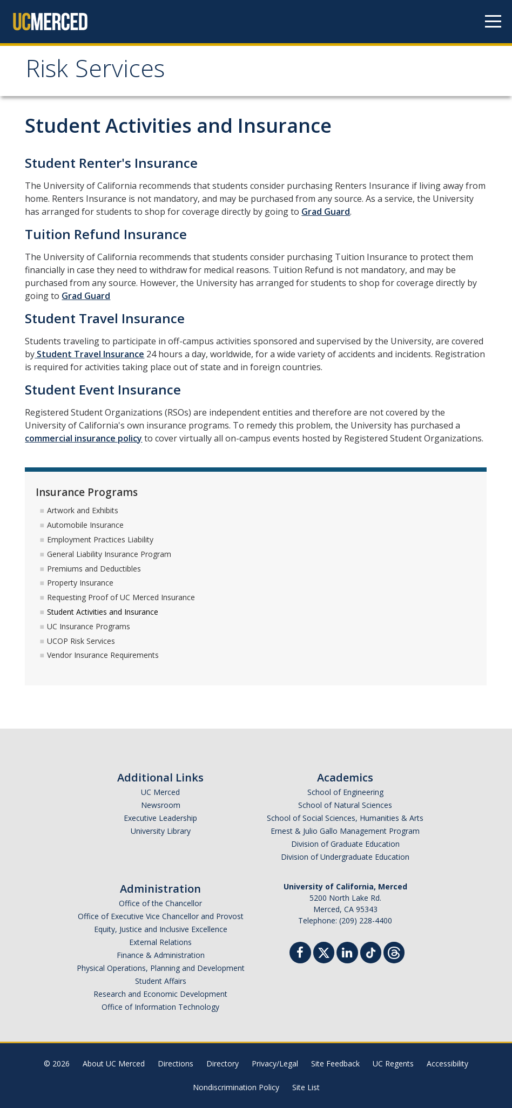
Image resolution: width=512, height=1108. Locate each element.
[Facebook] (300, 954)
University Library (161, 831)
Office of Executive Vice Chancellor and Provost (161, 916)
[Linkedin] (347, 954)
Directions (175, 1063)
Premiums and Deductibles (94, 568)
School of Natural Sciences (345, 805)
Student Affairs (160, 981)
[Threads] (394, 951)
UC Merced (160, 792)
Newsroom (160, 805)
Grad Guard (325, 211)
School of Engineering (345, 792)
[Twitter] (324, 951)
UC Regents (393, 1063)
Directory (222, 1063)
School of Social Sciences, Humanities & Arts (345, 818)
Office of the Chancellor (160, 903)
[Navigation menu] (493, 22)
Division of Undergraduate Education (345, 857)
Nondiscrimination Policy (236, 1087)
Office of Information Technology (160, 1007)
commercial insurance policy (83, 438)
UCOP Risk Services (81, 641)
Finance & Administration (161, 955)
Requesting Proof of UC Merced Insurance (121, 597)
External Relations (160, 942)
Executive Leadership (160, 818)
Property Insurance (80, 582)
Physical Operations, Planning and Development (161, 968)
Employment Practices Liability (100, 539)
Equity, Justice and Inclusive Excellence (160, 929)
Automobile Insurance (85, 525)
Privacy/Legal (275, 1063)
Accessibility (447, 1063)
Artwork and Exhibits (82, 510)
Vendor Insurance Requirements (103, 655)
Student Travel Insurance (89, 354)
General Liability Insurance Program (109, 554)
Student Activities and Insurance (102, 612)
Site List (306, 1087)
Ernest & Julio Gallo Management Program (345, 831)
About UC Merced (114, 1063)
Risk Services (95, 72)
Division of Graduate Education (345, 844)
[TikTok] (371, 951)
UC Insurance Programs (88, 626)
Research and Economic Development (160, 994)
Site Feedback (335, 1063)
